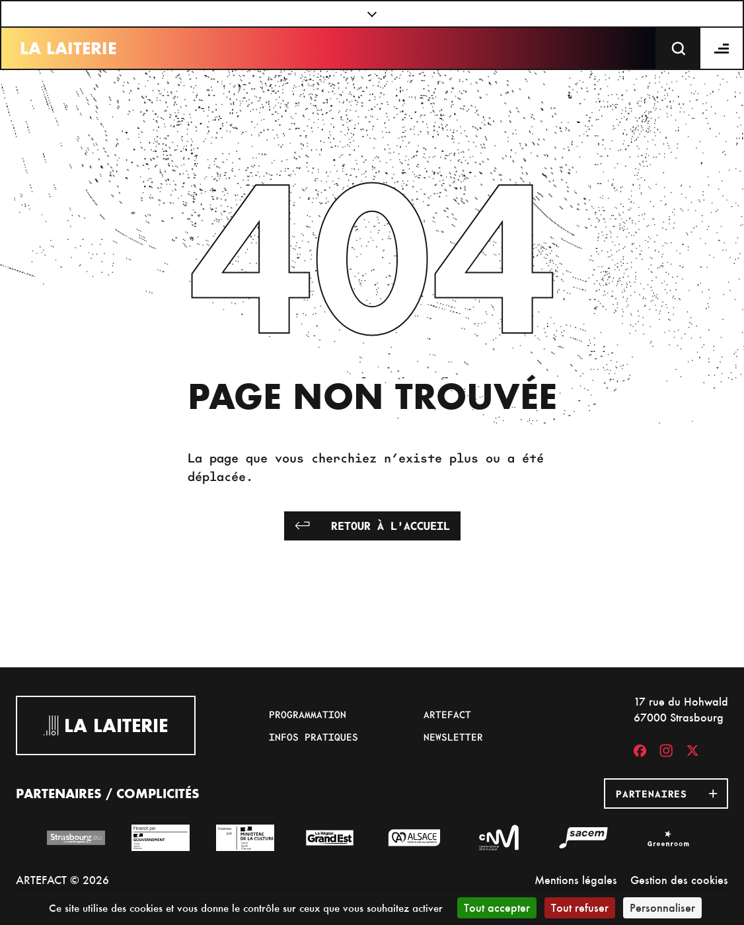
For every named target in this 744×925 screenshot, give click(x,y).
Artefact (447, 714)
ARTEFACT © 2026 (62, 880)
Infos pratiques (313, 736)
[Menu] (722, 48)
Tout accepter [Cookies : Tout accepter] (497, 907)
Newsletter (453, 736)
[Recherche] (678, 48)
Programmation (307, 714)
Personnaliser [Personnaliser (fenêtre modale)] (662, 907)
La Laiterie (68, 48)
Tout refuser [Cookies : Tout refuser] (580, 907)
